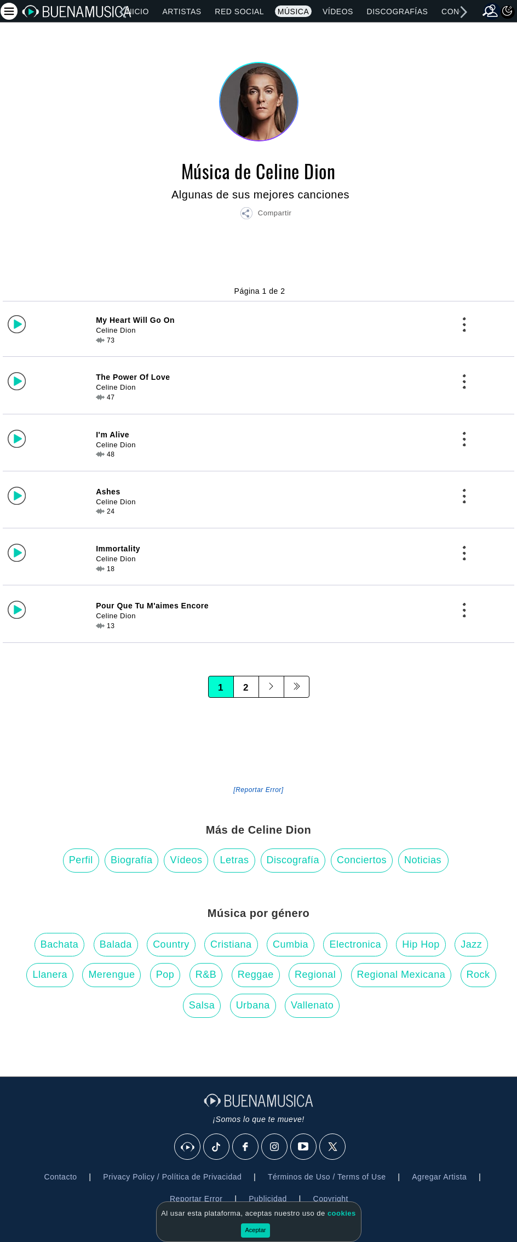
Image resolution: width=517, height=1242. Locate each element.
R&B (206, 974)
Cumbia (290, 944)
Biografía (132, 859)
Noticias (422, 859)
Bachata (60, 944)
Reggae (256, 974)
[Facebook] (246, 1147)
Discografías (397, 11)
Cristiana (231, 944)
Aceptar (255, 1230)
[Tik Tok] (217, 1147)
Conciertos (362, 859)
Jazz (471, 944)
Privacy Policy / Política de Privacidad (172, 1176)
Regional (315, 974)
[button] (265, 215)
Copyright (330, 1198)
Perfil (81, 859)
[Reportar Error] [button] (258, 790)
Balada (116, 944)
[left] (122, 12)
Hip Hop (421, 944)
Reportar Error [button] (196, 1198)
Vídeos (338, 11)
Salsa (202, 1005)
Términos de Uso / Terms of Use (327, 1176)
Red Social (239, 11)
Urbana (253, 1005)
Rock (478, 974)
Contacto (60, 1176)
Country (171, 944)
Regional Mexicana (401, 974)
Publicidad (268, 1198)
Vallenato (312, 1005)
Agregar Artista (439, 1176)
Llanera (49, 974)
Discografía (293, 859)
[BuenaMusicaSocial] (188, 1147)
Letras (234, 859)
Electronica (355, 944)
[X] (333, 1147)
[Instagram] (275, 1147)
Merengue (111, 974)
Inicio (136, 11)
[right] (463, 12)
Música (293, 11)
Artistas (182, 11)
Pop (165, 974)
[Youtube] (304, 1147)
